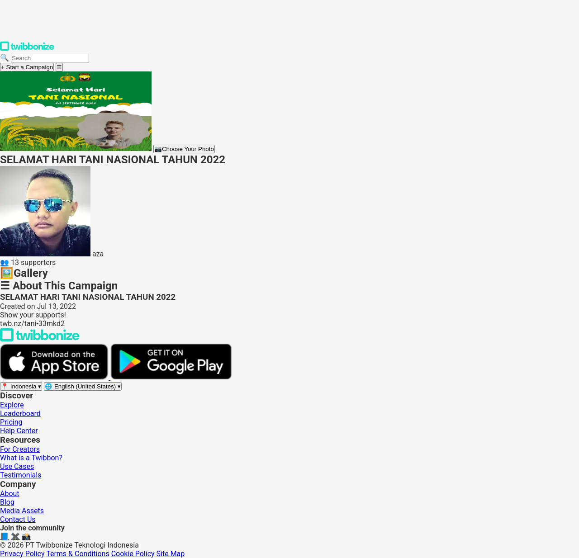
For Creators (20, 449)
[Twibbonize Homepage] (27, 49)
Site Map (171, 553)
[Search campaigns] (50, 58)
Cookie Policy (133, 553)
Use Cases (17, 466)
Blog (7, 502)
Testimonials (20, 475)
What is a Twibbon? (31, 458)
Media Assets (22, 510)
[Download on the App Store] (55, 377)
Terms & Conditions (77, 553)
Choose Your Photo (184, 149)
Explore (12, 405)
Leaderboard (20, 413)
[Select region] (21, 386)
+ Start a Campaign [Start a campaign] (27, 67)
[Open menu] (59, 67)
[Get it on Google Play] (171, 377)
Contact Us (18, 519)
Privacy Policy (22, 553)
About (9, 493)
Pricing (11, 422)
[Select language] (83, 386)
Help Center (19, 430)
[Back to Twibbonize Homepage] (40, 339)
